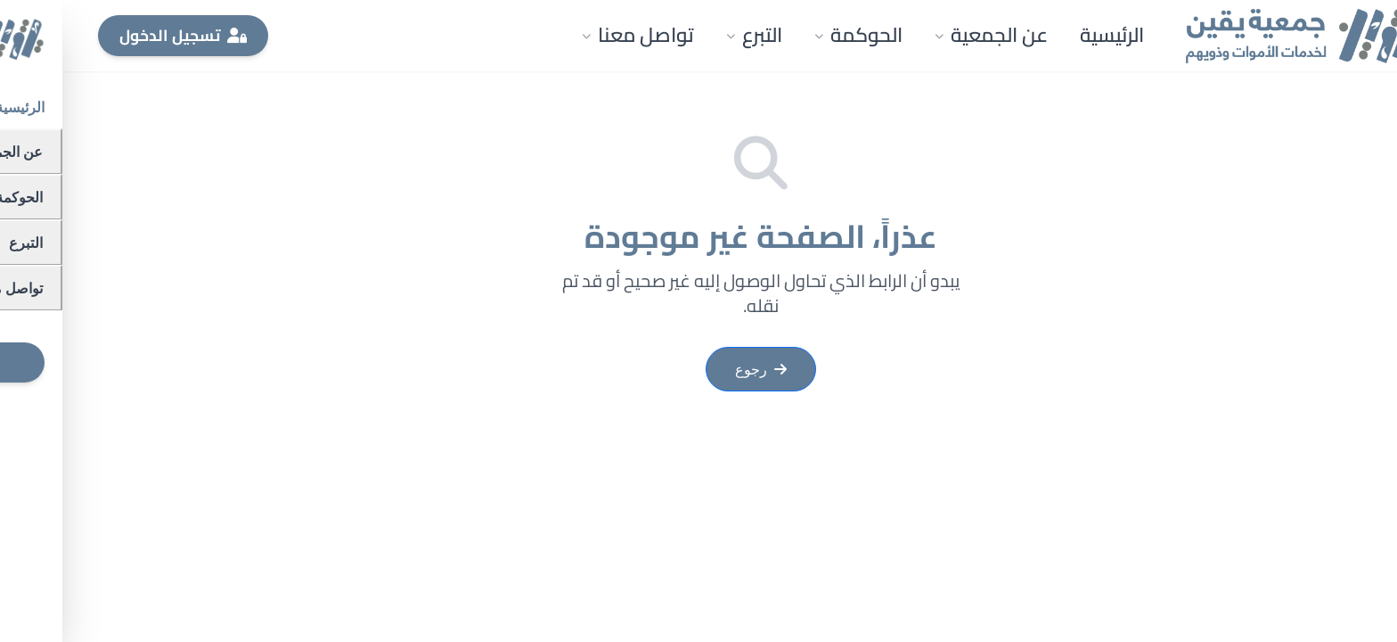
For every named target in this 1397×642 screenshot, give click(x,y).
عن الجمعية (928, 35)
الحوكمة (796, 35)
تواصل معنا (575, 35)
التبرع (692, 35)
